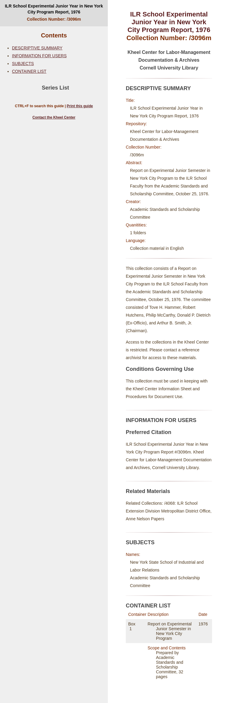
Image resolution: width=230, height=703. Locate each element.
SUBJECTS (23, 63)
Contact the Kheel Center (53, 117)
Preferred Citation (148, 432)
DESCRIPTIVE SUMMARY (37, 48)
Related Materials (148, 491)
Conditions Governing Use (160, 369)
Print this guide (80, 106)
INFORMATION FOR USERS (39, 55)
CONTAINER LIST (29, 71)
